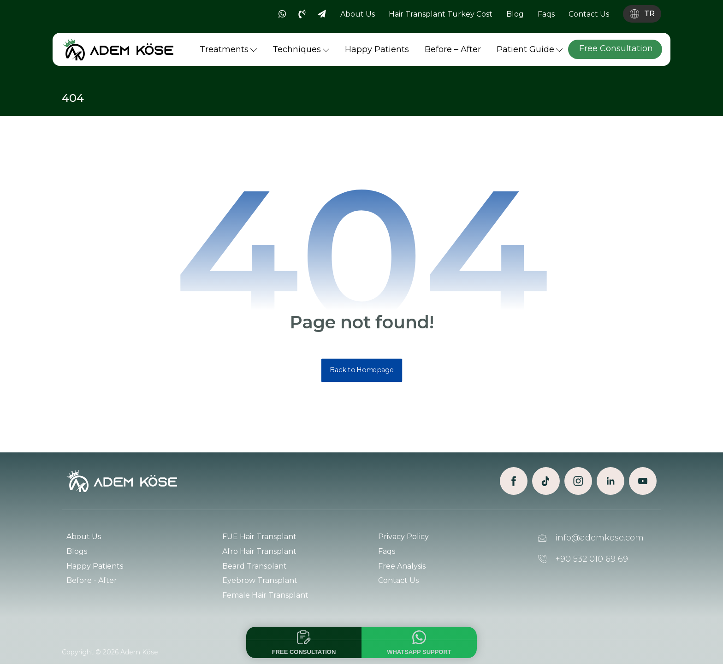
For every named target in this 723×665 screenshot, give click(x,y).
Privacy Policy (403, 537)
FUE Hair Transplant (259, 537)
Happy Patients (94, 566)
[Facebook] (513, 481)
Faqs (386, 551)
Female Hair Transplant (265, 596)
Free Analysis (402, 566)
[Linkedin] (610, 481)
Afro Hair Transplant (259, 551)
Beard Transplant (254, 566)
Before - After (91, 581)
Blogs (76, 551)
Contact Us (398, 581)
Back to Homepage (361, 370)
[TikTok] (546, 481)
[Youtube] (643, 481)
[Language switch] (642, 14)
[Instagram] (578, 481)
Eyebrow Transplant (259, 581)
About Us (83, 537)
